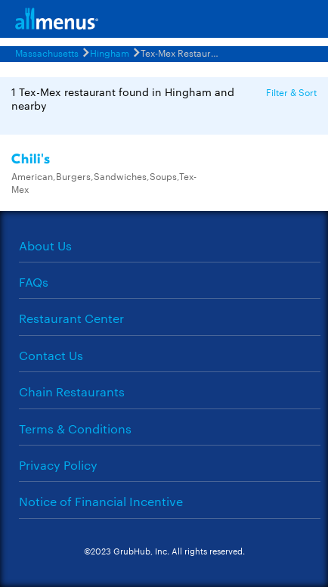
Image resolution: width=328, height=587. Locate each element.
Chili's (31, 159)
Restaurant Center (71, 318)
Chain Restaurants (72, 391)
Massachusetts (47, 52)
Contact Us (51, 355)
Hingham (109, 52)
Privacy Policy (58, 465)
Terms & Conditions (75, 428)
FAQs (33, 282)
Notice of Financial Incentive (101, 501)
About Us (45, 245)
